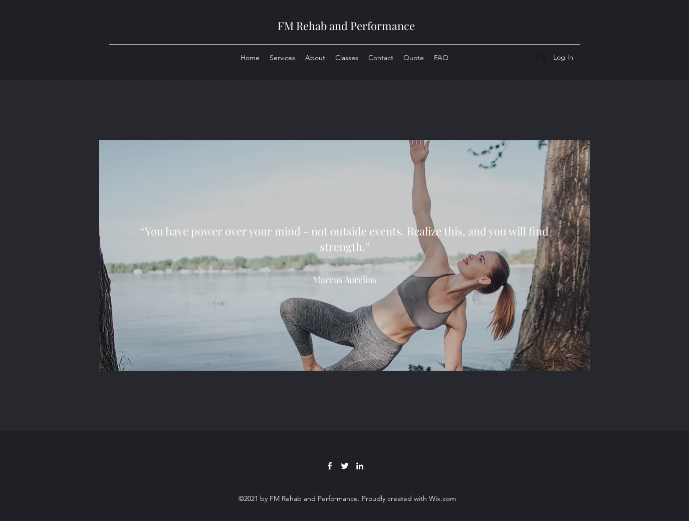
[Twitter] (345, 466)
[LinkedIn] (360, 466)
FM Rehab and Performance (346, 25)
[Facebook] (330, 466)
